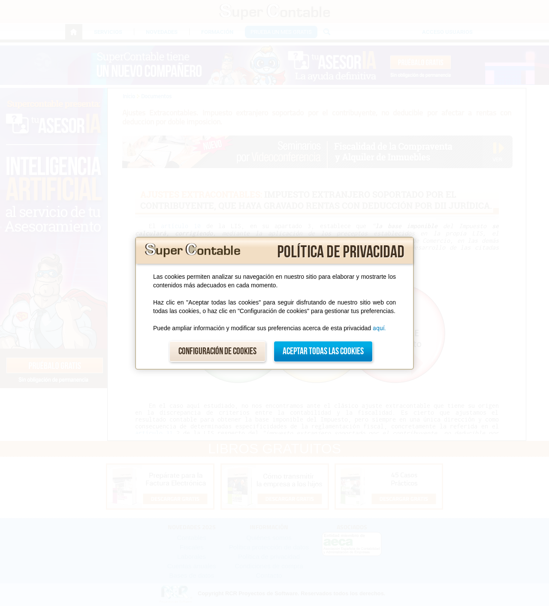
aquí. (379, 328)
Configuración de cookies (217, 351)
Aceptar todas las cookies (323, 351)
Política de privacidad (340, 252)
